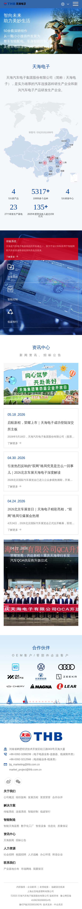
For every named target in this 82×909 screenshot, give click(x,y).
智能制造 (9, 819)
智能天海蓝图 (11, 825)
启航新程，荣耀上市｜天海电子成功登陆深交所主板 (41, 426)
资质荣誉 (45, 797)
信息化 (52, 825)
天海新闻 (9, 840)
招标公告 (21, 840)
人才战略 (33, 854)
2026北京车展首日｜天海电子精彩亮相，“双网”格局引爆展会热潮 (40, 512)
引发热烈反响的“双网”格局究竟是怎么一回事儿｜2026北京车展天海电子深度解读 (41, 469)
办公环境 (45, 854)
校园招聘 (21, 854)
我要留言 (38, 868)
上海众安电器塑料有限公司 (40, 891)
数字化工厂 (27, 825)
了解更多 (12, 256)
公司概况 (9, 797)
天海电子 (41, 66)
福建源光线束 (58, 887)
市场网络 (26, 868)
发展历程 (33, 797)
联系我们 (9, 862)
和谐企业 (57, 854)
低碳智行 (45, 811)
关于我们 (9, 791)
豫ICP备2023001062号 (30, 904)
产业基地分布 (11, 868)
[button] (37, 51)
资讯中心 (41, 347)
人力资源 (9, 848)
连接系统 (21, 811)
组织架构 (21, 797)
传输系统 (9, 811)
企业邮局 (31, 887)
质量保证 (62, 825)
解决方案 (9, 805)
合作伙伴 (41, 647)
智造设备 (41, 825)
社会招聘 (9, 854)
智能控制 (33, 811)
